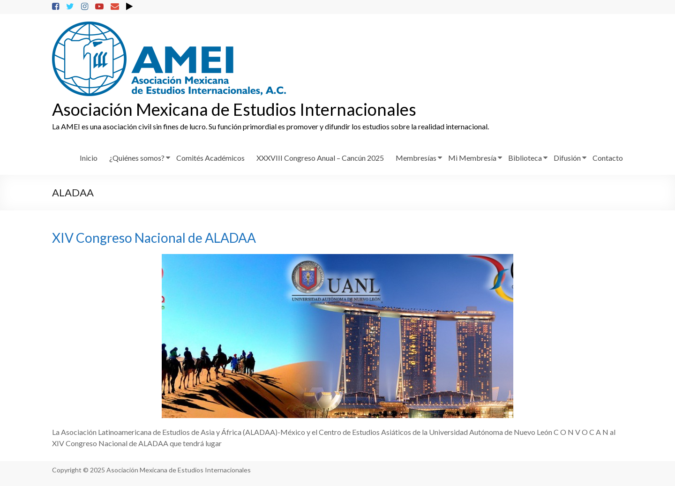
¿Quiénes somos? (137, 157)
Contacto (607, 157)
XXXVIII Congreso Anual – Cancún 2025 (320, 157)
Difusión (567, 157)
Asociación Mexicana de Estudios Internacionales (234, 109)
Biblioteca (525, 157)
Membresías (416, 157)
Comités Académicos (210, 157)
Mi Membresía (472, 157)
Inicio (89, 157)
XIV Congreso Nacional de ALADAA (154, 238)
